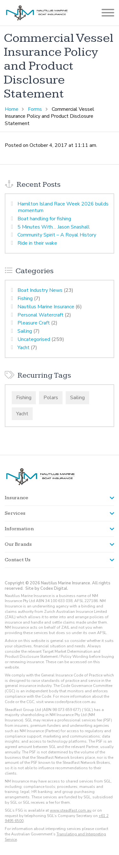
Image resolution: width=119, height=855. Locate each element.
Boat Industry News (40, 290)
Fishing (25, 298)
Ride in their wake (37, 243)
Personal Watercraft (40, 314)
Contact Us (18, 560)
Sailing (24, 331)
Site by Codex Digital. (46, 588)
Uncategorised (33, 339)
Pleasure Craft (33, 322)
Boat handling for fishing (44, 218)
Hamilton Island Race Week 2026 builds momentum (63, 207)
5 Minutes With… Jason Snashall (53, 226)
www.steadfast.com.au (70, 810)
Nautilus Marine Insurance (45, 306)
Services (15, 513)
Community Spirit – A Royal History (56, 234)
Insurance (16, 498)
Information (19, 529)
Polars (50, 397)
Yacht (23, 347)
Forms (35, 109)
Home (11, 109)
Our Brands (18, 544)
